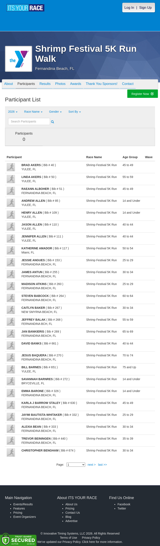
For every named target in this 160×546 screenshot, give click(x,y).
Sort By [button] (74, 111)
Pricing (17, 512)
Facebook (124, 504)
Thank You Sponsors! (102, 84)
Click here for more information (102, 541)
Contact (128, 84)
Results (44, 84)
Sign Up (145, 8)
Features (19, 508)
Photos (60, 84)
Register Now (142, 94)
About (8, 84)
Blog (68, 516)
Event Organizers (24, 516)
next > (92, 464)
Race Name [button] (33, 111)
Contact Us (72, 512)
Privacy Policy (91, 537)
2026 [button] (13, 111)
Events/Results (23, 504)
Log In (129, 8)
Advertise (71, 521)
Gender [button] (55, 111)
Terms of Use (68, 537)
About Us (71, 504)
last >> (102, 464)
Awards (75, 84)
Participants (26, 84)
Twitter (122, 508)
